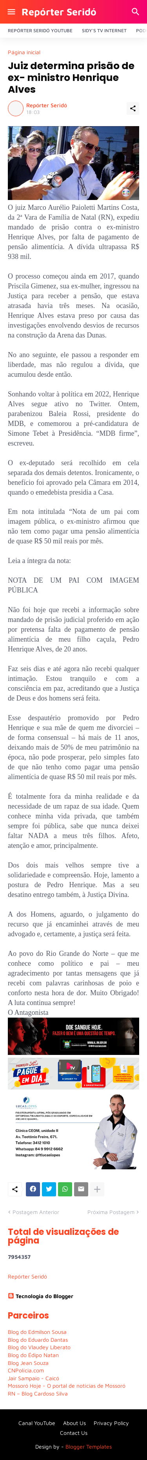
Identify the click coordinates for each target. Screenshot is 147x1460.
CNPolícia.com (26, 1370)
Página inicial (24, 52)
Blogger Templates (88, 1446)
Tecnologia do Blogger (40, 1296)
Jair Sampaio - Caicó (33, 1378)
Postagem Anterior (36, 1212)
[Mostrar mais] (97, 1189)
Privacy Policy (111, 1423)
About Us (74, 1423)
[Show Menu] (11, 11)
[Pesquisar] (136, 11)
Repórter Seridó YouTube (40, 30)
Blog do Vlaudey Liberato (39, 1347)
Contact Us (73, 1432)
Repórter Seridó (59, 11)
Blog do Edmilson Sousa (37, 1331)
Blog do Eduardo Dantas (38, 1339)
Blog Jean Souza (28, 1362)
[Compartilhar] (133, 108)
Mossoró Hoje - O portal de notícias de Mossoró (66, 1385)
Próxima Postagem (110, 1212)
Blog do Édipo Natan (33, 1355)
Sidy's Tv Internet (104, 30)
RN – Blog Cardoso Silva (38, 1393)
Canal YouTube (36, 1423)
